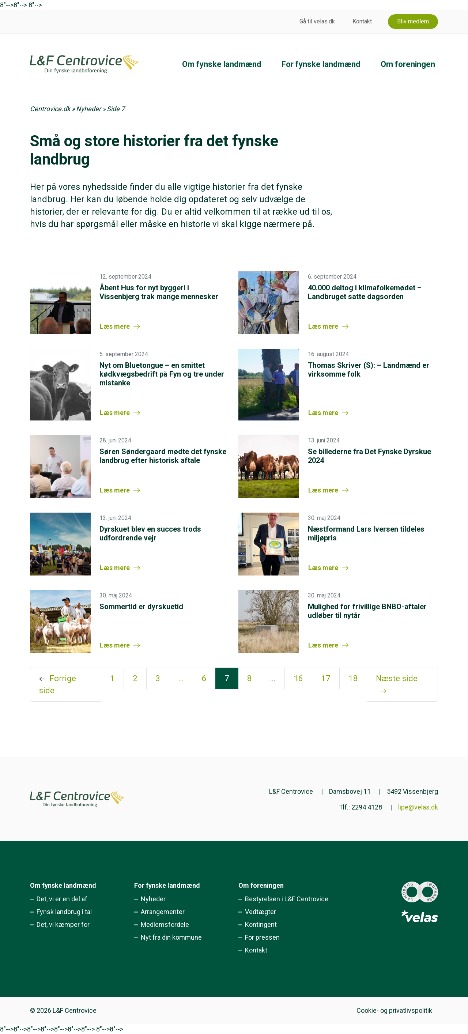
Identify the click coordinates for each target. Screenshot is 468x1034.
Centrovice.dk (50, 109)
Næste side (397, 678)
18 (353, 678)
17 (326, 678)
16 (298, 678)
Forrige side (57, 684)
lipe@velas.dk (418, 807)
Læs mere (115, 326)
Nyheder (88, 109)
